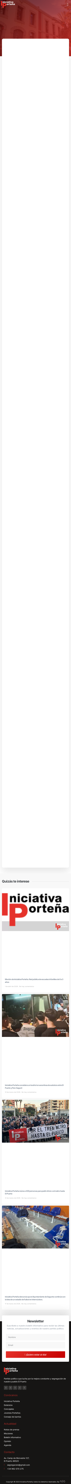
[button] (67, 4)
